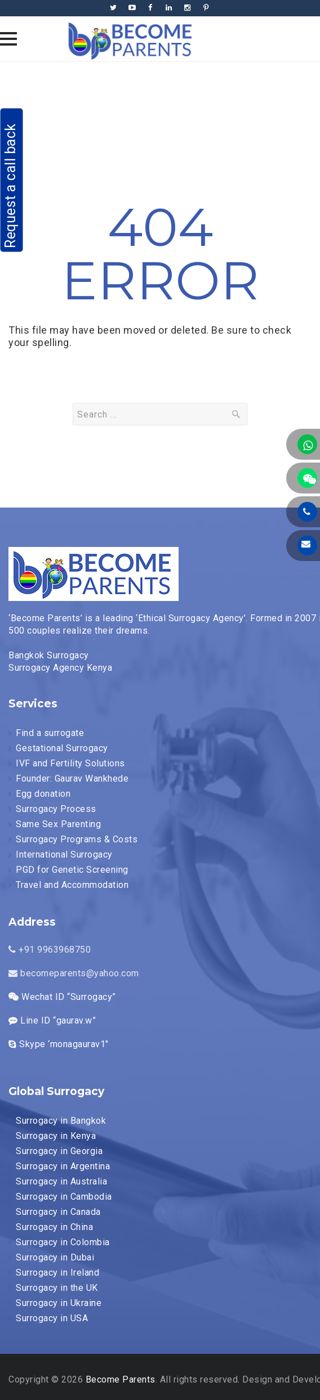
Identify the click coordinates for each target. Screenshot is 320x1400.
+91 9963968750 (49, 949)
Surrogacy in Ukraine (58, 1303)
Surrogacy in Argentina (63, 1166)
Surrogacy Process (56, 809)
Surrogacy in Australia (61, 1181)
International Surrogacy (64, 854)
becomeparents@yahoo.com (73, 973)
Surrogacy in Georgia (59, 1151)
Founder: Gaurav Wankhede (72, 778)
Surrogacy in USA (52, 1318)
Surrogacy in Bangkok (61, 1120)
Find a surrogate (50, 733)
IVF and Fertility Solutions (70, 763)
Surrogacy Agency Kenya (60, 667)
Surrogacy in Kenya (56, 1135)
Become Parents (120, 1379)
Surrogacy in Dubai (55, 1257)
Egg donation (43, 793)
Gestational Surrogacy (62, 748)
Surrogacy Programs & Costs (76, 839)
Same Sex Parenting (58, 824)
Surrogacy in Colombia (63, 1242)
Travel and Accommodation (72, 885)
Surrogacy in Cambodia (64, 1196)
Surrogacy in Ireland (57, 1272)
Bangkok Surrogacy (48, 655)
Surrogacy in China (54, 1227)
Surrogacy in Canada (58, 1211)
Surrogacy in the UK (57, 1287)
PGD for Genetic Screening (72, 869)
